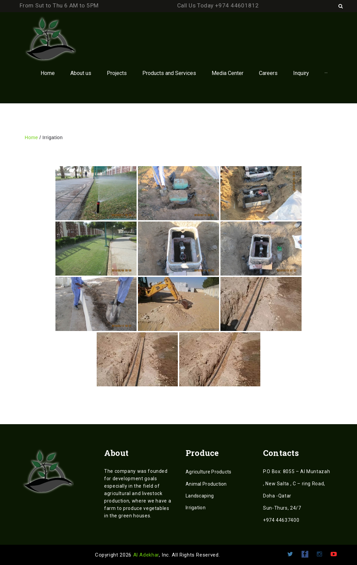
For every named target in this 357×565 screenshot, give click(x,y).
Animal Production (206, 484)
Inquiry (301, 73)
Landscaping (200, 495)
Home (48, 73)
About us (80, 73)
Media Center (227, 73)
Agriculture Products (209, 471)
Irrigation (196, 507)
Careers (268, 73)
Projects (117, 73)
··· (326, 73)
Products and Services (169, 73)
